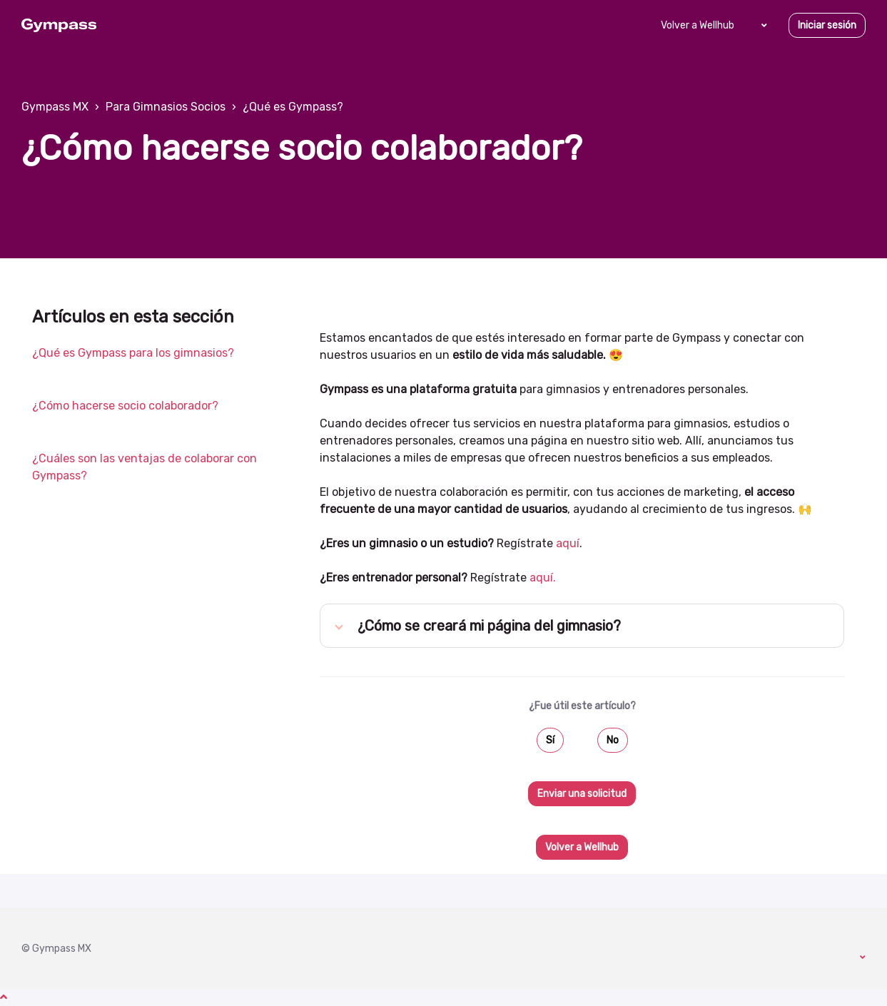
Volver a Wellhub (697, 25)
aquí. (542, 577)
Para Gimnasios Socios (165, 106)
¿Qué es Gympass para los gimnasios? (133, 353)
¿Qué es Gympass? (293, 106)
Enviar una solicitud (582, 794)
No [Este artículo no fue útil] (613, 740)
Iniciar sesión (827, 25)
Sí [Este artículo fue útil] (550, 740)
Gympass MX (54, 106)
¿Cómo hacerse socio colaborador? (125, 405)
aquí (567, 543)
